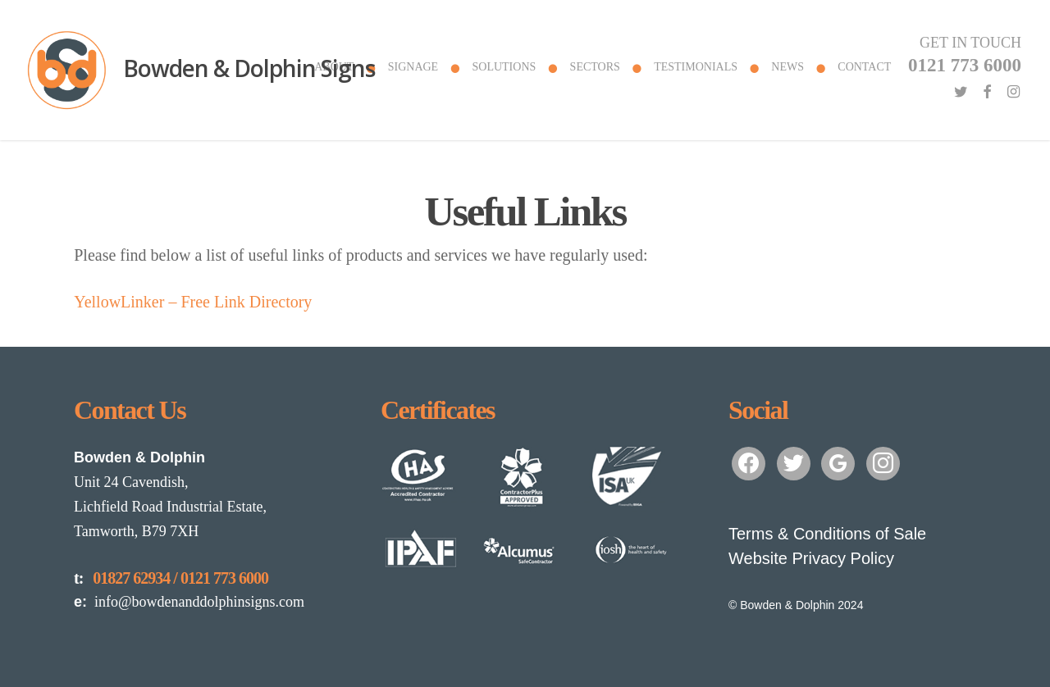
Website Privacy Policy (811, 558)
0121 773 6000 (224, 578)
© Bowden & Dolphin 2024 (795, 605)
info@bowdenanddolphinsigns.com (189, 602)
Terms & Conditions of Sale (827, 534)
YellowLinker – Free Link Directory (193, 302)
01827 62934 (131, 578)
